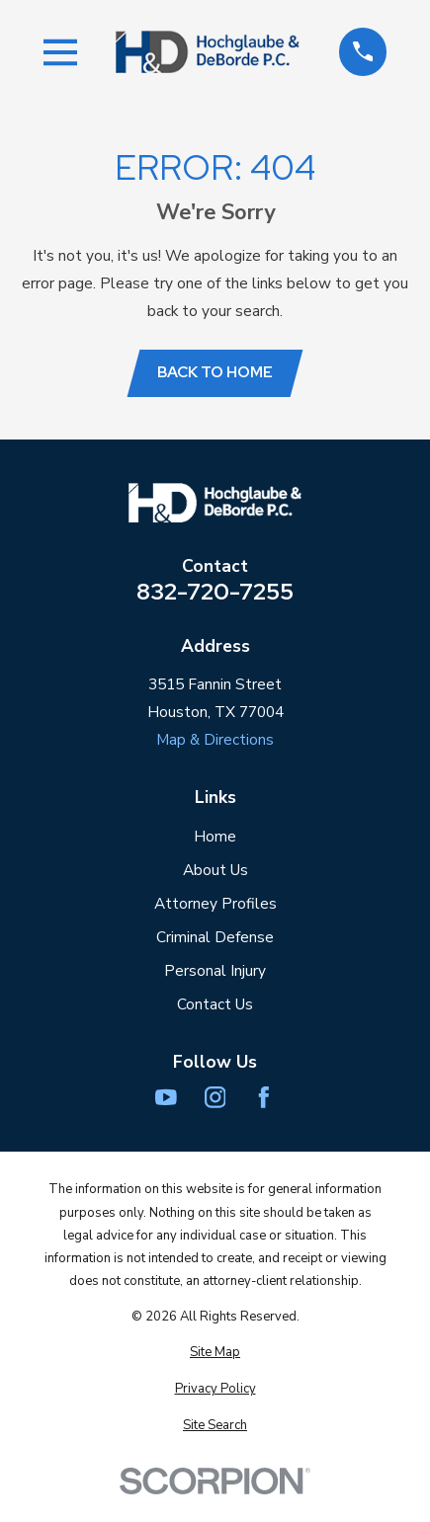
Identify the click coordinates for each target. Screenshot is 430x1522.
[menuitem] (215, 1352)
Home (215, 836)
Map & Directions (215, 739)
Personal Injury (215, 970)
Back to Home (215, 371)
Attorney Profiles (215, 903)
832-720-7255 (215, 591)
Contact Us (215, 1004)
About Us (215, 869)
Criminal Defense (215, 936)
